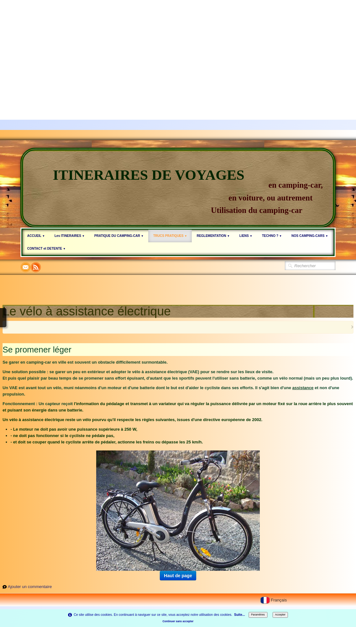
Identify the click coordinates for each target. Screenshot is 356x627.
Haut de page (178, 575)
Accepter (280, 614)
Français (274, 600)
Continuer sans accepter (177, 621)
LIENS (245, 236)
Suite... (239, 614)
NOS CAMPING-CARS (309, 236)
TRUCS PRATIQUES (170, 236)
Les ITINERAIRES (69, 236)
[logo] (178, 188)
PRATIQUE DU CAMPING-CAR (118, 236)
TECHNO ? (272, 236)
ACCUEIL (36, 236)
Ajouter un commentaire (30, 586)
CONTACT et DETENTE (46, 248)
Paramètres (258, 614)
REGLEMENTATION (213, 236)
